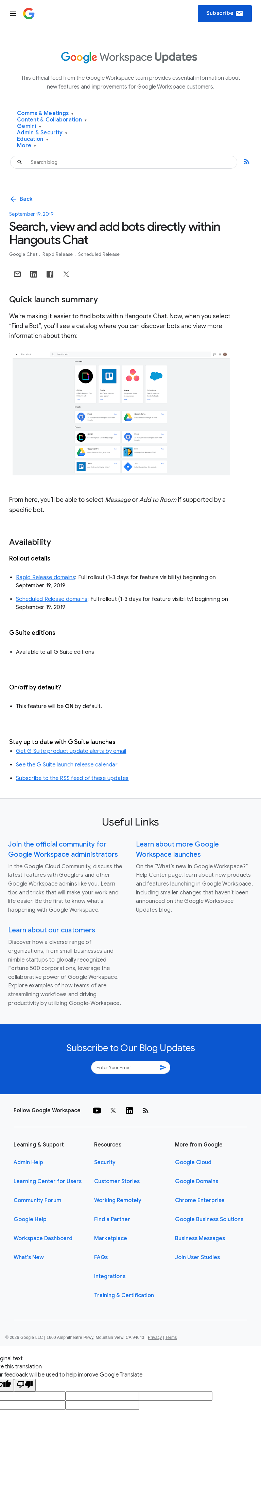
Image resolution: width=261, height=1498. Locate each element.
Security (105, 1162)
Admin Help (28, 1162)
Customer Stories (117, 1181)
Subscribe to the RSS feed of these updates (72, 778)
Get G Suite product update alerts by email (71, 751)
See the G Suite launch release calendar (67, 764)
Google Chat (23, 254)
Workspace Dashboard (43, 1238)
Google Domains (196, 1181)
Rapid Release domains (45, 577)
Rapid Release (58, 254)
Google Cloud (193, 1162)
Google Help (30, 1219)
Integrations (109, 1276)
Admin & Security (42, 133)
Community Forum (37, 1200)
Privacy (155, 1337)
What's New (29, 1257)
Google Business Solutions (209, 1219)
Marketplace (110, 1238)
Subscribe (224, 14)
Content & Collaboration (52, 120)
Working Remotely (117, 1200)
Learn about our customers (51, 930)
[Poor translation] (25, 1385)
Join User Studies (197, 1257)
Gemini (29, 126)
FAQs (101, 1257)
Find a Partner (112, 1219)
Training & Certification (124, 1295)
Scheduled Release (99, 254)
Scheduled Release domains (51, 599)
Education (32, 139)
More (26, 146)
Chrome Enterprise (200, 1200)
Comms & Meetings (45, 113)
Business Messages (200, 1238)
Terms (171, 1337)
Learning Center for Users (48, 1181)
